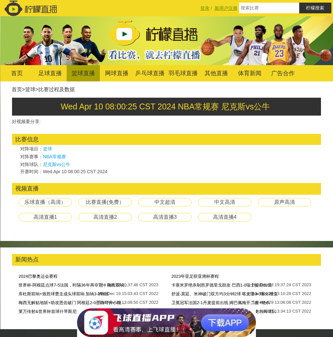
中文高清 (224, 202)
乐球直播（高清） (45, 202)
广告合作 (283, 73)
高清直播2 (105, 217)
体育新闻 (249, 73)
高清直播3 (165, 217)
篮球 (30, 89)
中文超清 (164, 202)
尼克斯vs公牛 (56, 164)
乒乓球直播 (150, 73)
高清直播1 (45, 217)
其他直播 (216, 73)
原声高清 (284, 202)
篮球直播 (83, 73)
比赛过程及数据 (56, 89)
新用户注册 (226, 8)
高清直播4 (225, 217)
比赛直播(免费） (105, 202)
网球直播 (116, 73)
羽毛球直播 (183, 73)
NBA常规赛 (54, 156)
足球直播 (50, 73)
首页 (17, 73)
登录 (204, 8)
